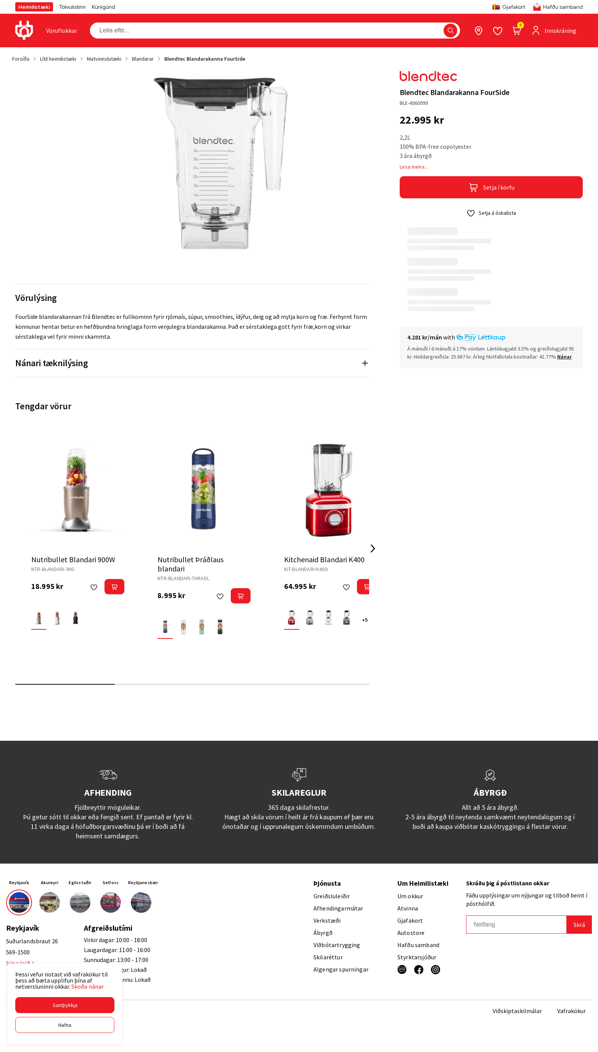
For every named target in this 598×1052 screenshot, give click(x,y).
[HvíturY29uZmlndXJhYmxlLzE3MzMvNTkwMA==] (57, 617)
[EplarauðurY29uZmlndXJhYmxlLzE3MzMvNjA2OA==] (291, 617)
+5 (365, 619)
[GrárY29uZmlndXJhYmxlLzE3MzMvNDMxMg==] (310, 617)
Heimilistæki (34, 6)
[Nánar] (564, 356)
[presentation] (61, 30)
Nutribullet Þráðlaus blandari (190, 564)
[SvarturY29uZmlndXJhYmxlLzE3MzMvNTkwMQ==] (75, 617)
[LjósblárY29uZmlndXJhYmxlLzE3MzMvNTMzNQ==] (201, 626)
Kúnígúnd (103, 6)
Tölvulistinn (72, 6)
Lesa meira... (414, 166)
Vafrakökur (571, 1011)
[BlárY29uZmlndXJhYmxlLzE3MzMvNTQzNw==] (165, 626)
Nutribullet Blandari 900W (73, 559)
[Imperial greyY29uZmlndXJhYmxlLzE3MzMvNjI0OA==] (346, 617)
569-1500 (18, 952)
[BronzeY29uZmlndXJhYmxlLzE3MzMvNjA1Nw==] (39, 617)
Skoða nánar (87, 986)
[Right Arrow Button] (373, 549)
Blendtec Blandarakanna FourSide (204, 58)
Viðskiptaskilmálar (517, 1011)
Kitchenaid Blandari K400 (324, 559)
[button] (64, 1005)
